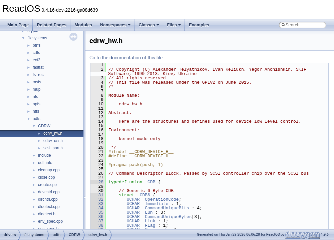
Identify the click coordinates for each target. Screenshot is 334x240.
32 (96, 199)
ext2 (36, 60)
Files (174, 24)
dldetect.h (46, 214)
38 (96, 225)
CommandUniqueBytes (168, 217)
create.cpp (47, 184)
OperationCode (162, 199)
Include (44, 155)
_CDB (150, 182)
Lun (148, 212)
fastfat (38, 67)
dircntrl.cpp (48, 199)
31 (96, 195)
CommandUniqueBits (167, 208)
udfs (36, 118)
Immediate (156, 204)
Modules (83, 24)
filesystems (37, 38)
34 (96, 208)
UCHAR (133, 199)
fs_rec (38, 74)
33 (96, 204)
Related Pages (51, 24)
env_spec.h (48, 228)
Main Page (18, 24)
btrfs (36, 45)
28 (96, 182)
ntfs (36, 111)
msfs (37, 82)
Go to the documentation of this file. (126, 57)
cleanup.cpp (49, 170)
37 (96, 221)
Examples (199, 24)
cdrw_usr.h (53, 140)
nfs (35, 96)
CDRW (44, 126)
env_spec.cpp (50, 221)
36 (96, 217)
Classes (148, 24)
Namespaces (115, 24)
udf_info (45, 162)
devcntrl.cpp (49, 192)
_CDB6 (143, 195)
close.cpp (46, 177)
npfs (36, 104)
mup (36, 89)
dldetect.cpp (49, 206)
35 (96, 212)
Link (150, 221)
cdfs (36, 52)
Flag (150, 225)
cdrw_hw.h (52, 133)
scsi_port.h (53, 148)
